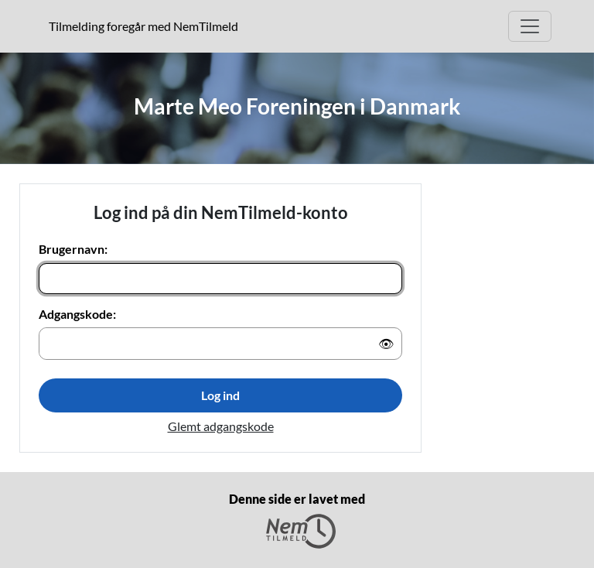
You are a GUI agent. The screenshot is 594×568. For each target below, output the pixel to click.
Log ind (220, 395)
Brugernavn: (73, 248)
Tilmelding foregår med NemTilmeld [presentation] (143, 26)
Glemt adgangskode (221, 426)
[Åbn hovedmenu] (529, 26)
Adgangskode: (77, 313)
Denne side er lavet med (297, 520)
